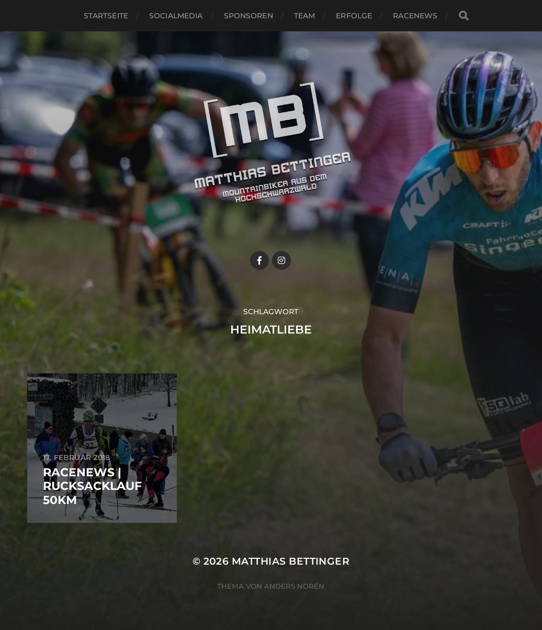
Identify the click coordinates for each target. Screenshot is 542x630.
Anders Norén (294, 586)
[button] (520, 14)
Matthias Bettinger (290, 561)
